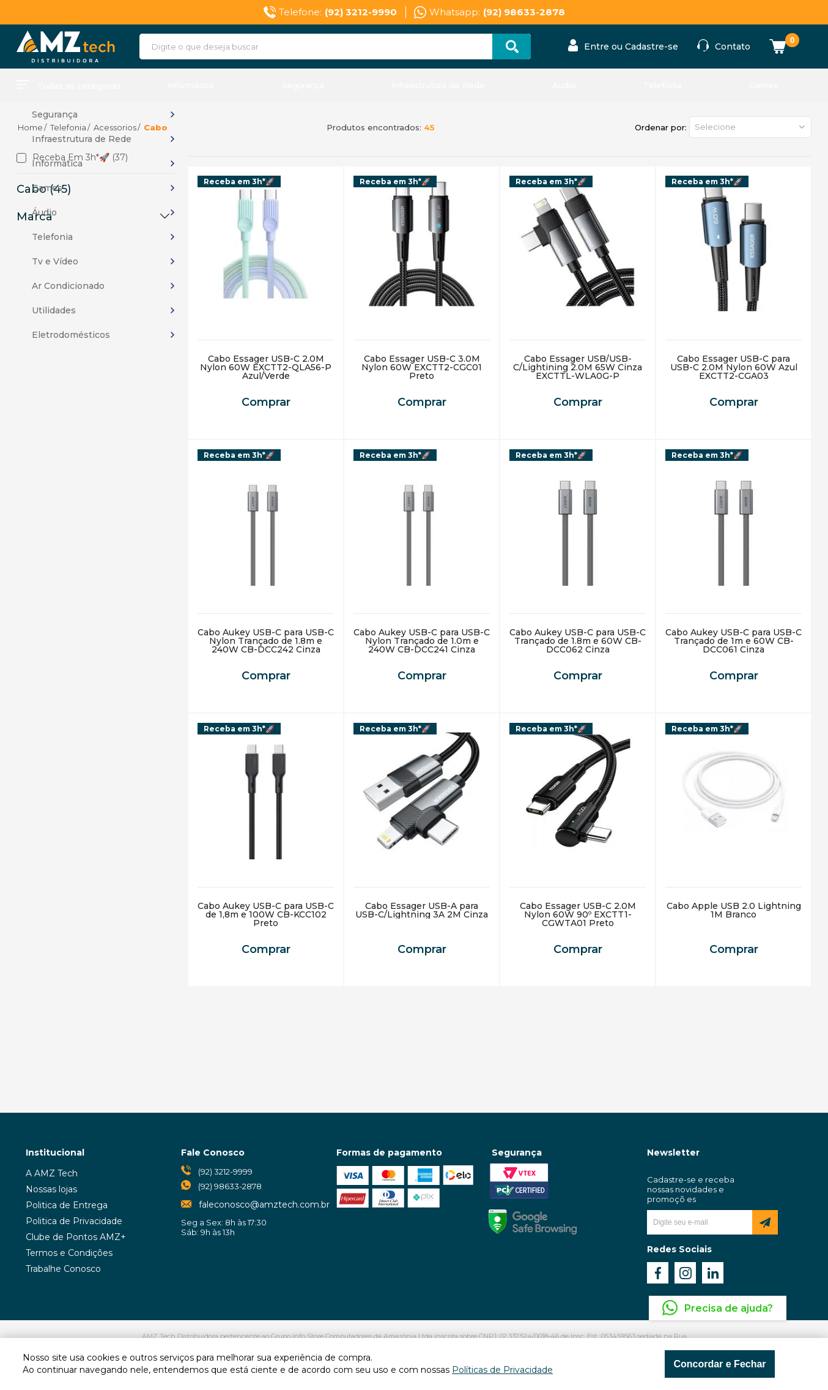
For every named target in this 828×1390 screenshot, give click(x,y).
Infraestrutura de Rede (438, 85)
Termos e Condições (69, 1252)
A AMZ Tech (52, 1173)
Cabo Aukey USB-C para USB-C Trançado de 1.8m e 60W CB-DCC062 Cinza (577, 641)
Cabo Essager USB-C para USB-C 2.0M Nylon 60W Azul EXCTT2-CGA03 (733, 367)
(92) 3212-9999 (225, 1171)
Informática (190, 85)
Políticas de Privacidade (502, 1369)
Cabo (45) (44, 189)
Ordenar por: (661, 127)
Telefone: (338, 12)
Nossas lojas (51, 1189)
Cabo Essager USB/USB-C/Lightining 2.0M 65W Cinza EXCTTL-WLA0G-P (577, 367)
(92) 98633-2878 (230, 1186)
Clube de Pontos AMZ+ (76, 1236)
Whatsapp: (497, 12)
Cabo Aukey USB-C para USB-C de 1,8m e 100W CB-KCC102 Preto (266, 914)
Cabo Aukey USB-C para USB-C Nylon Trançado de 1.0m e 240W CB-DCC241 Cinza (421, 641)
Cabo (156, 127)
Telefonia (662, 85)
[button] (750, 127)
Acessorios (115, 127)
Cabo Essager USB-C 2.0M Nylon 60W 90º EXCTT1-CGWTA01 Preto (578, 914)
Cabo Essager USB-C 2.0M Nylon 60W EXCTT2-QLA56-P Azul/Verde (265, 367)
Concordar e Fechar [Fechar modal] (719, 1364)
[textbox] (335, 46)
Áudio (564, 85)
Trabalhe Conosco (63, 1268)
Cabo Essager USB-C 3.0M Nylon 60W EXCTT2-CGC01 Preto (421, 367)
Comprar (266, 402)
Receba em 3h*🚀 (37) (80, 158)
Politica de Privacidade (74, 1221)
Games (763, 85)
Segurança (302, 85)
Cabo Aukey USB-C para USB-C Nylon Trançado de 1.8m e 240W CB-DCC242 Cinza (266, 641)
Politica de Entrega (67, 1205)
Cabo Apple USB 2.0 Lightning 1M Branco (734, 910)
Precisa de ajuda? (728, 1308)
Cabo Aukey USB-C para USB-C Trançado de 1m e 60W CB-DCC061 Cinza (733, 641)
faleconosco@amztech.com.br (264, 1204)
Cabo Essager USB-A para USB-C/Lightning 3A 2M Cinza (421, 910)
